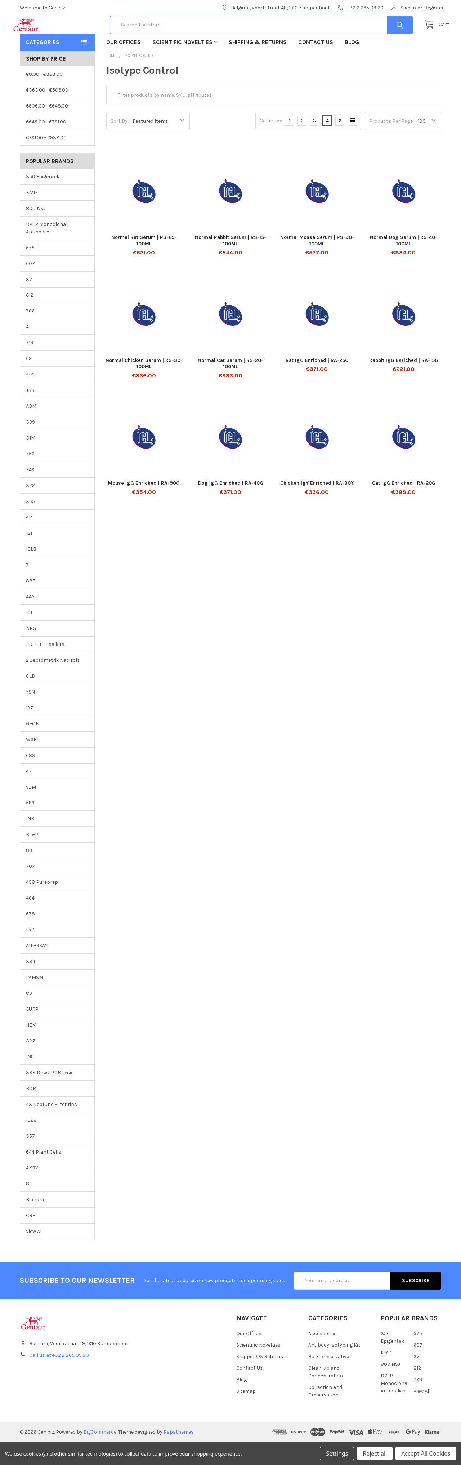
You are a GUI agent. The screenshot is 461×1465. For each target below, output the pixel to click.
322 (30, 509)
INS (30, 1080)
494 (30, 921)
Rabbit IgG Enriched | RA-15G (403, 383)
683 (30, 778)
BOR (31, 1111)
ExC (30, 953)
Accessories (322, 1357)
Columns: (271, 144)
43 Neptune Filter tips (51, 1127)
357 (30, 1159)
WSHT (32, 763)
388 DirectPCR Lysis (50, 1096)
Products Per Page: (391, 144)
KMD (31, 216)
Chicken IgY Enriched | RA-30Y (317, 506)
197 (29, 731)
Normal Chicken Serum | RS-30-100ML (144, 386)
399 (30, 445)
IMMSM (34, 1000)
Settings (337, 1453)
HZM (31, 1048)
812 (29, 318)
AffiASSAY (37, 969)
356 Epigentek (42, 200)
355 (30, 524)
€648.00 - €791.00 (46, 145)
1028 (31, 1143)
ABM (31, 429)
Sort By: (120, 144)
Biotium (35, 1223)
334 (30, 984)
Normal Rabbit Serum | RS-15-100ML (230, 263)
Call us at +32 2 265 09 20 (59, 1378)
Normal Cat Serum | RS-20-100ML (230, 386)
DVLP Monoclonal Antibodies (46, 251)
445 (30, 620)
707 (30, 889)
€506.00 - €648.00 (47, 129)
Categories (42, 65)
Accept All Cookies (425, 1453)
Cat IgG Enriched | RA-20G (403, 506)
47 (29, 794)
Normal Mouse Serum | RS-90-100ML (317, 263)
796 (30, 334)
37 (29, 302)
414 (29, 540)
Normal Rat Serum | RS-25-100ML (143, 263)
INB (30, 842)
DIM (30, 461)
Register (434, 8)
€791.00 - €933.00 (46, 161)
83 (29, 873)
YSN (30, 715)
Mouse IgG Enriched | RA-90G (144, 506)
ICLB (31, 572)
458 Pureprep (42, 905)
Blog (352, 65)
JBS (30, 413)
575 (30, 271)
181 (29, 556)
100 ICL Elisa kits (45, 667)
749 (30, 493)
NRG (31, 651)
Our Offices (123, 65)
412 (29, 397)
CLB (30, 699)
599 (30, 826)
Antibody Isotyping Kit (334, 1368)
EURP (32, 1032)
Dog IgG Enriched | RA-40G (230, 506)
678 (30, 937)
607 (30, 287)
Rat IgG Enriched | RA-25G (317, 383)
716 (29, 366)
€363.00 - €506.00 (47, 113)
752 (30, 477)
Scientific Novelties (184, 65)
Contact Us (315, 65)
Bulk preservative (328, 1380)
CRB (31, 1239)
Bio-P (32, 857)
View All (34, 1254)
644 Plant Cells (43, 1175)
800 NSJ (35, 231)
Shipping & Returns (258, 65)
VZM (31, 810)
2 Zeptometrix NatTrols (53, 683)
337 (30, 1064)
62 (29, 382)
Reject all (375, 1453)
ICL (29, 636)
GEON (32, 747)
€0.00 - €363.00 (44, 97)
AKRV (32, 1191)
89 (29, 1016)
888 (31, 604)
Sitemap (246, 1414)
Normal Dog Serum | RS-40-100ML (403, 263)
